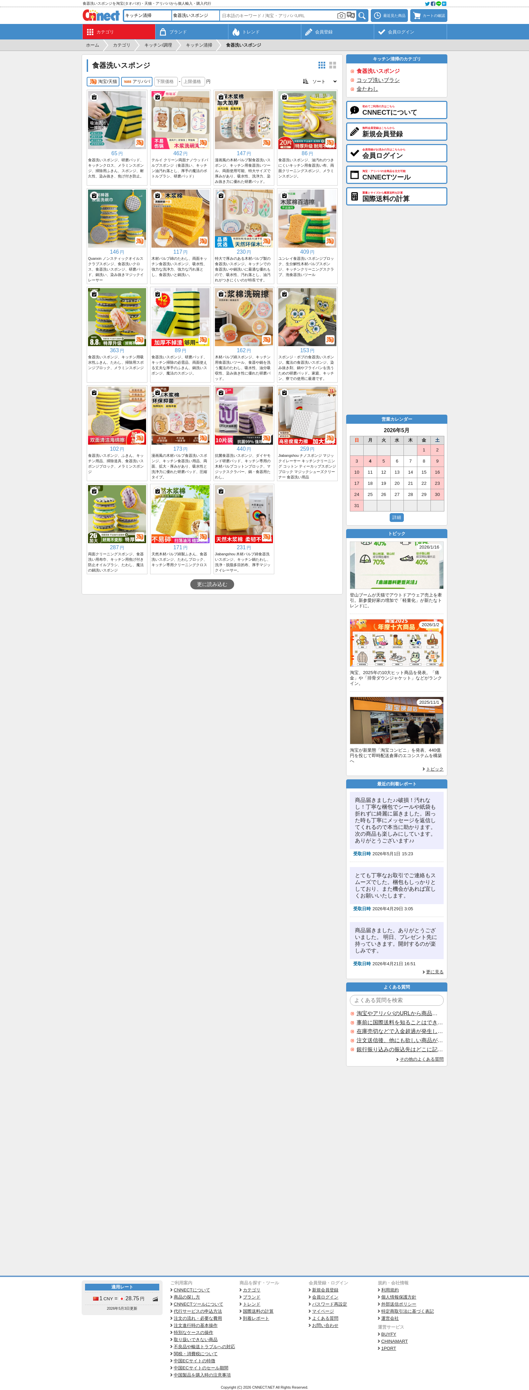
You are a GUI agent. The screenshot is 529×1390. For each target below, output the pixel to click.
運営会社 (390, 1318)
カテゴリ (251, 1289)
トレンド (251, 1304)
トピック (435, 769)
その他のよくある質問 (422, 1059)
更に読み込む (212, 584)
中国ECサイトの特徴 (194, 1360)
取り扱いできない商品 (196, 1339)
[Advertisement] (212, 645)
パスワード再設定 (329, 1304)
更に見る (435, 971)
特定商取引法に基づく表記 (407, 1311)
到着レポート (256, 1318)
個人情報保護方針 (398, 1297)
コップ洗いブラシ (378, 80)
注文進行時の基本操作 (196, 1325)
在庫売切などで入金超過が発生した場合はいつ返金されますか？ (400, 1031)
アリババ (136, 82)
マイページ (323, 1311)
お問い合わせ (325, 1325)
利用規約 (390, 1289)
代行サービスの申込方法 (198, 1311)
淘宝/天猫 (103, 82)
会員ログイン (325, 1297)
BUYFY (388, 1334)
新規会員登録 (325, 1289)
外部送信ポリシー (398, 1304)
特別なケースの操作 (193, 1332)
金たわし (367, 89)
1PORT (388, 1348)
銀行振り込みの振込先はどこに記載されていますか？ (400, 1049)
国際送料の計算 (258, 1311)
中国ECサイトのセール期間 (201, 1367)
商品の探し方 (187, 1297)
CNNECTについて (192, 1289)
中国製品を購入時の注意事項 (202, 1375)
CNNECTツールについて (198, 1304)
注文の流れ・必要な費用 (198, 1318)
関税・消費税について (196, 1353)
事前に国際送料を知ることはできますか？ (400, 1022)
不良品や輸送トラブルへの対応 (204, 1346)
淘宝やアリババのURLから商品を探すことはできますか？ (400, 1013)
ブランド (251, 1297)
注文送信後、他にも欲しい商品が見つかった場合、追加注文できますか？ (400, 1040)
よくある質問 (325, 1318)
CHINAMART (394, 1341)
